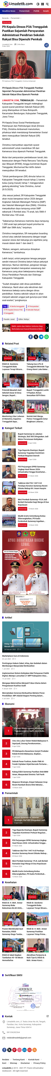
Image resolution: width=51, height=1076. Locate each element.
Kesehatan (7, 358)
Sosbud (31, 410)
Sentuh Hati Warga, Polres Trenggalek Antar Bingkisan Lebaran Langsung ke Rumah (37, 419)
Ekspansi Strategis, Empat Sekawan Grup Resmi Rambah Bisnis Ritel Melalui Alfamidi (29, 783)
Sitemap (13, 1063)
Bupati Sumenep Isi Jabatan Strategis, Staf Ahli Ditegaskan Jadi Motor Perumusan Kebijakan (33, 436)
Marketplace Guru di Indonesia (15, 656)
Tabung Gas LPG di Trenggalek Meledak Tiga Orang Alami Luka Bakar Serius (38, 367)
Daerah (6, 384)
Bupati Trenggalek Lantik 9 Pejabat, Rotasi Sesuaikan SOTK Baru (38, 392)
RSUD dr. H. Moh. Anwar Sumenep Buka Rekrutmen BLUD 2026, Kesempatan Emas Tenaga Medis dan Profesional (12, 906)
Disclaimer (25, 1063)
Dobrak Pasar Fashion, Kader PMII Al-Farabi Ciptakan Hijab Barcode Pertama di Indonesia (30, 762)
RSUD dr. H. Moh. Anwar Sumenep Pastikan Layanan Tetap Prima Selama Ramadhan (37, 932)
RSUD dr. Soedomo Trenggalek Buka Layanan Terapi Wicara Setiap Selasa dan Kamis (13, 367)
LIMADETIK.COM (10, 100)
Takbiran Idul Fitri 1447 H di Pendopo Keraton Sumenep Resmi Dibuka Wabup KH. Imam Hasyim (32, 485)
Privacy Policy (39, 1063)
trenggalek (9, 313)
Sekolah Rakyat (33, 310)
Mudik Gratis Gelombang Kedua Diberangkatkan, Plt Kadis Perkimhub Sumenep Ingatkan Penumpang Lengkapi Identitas (30, 872)
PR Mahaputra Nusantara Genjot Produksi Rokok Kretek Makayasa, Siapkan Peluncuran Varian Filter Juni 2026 (30, 752)
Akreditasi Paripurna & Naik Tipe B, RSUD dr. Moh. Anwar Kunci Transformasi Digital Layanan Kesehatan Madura (36, 958)
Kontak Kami (33, 1059)
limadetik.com (7, 44)
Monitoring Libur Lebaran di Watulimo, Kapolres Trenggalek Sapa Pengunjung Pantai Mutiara (13, 419)
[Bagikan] (46, 45)
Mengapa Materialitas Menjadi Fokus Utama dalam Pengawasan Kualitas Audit (24, 684)
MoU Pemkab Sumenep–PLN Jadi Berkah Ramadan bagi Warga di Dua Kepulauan (33, 502)
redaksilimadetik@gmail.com (19, 1038)
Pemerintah (7, 22)
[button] (38, 4)
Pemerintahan (33, 384)
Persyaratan (34, 306)
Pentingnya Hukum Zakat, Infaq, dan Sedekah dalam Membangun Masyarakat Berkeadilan (24, 664)
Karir (4, 1063)
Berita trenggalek (17, 306)
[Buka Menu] (42, 4)
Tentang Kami (19, 1059)
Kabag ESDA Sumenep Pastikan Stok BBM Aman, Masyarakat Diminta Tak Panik (30, 773)
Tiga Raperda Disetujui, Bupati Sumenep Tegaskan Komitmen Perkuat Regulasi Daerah (31, 453)
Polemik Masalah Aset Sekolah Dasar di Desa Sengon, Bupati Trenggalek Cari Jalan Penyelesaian (11, 393)
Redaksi (5, 1059)
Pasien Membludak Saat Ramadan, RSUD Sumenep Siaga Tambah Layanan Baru (12, 932)
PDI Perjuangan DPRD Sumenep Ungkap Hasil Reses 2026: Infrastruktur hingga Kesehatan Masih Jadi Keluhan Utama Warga (29, 841)
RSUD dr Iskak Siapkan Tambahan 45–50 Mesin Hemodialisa (12, 957)
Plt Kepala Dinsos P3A (13, 310)
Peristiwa (32, 358)
